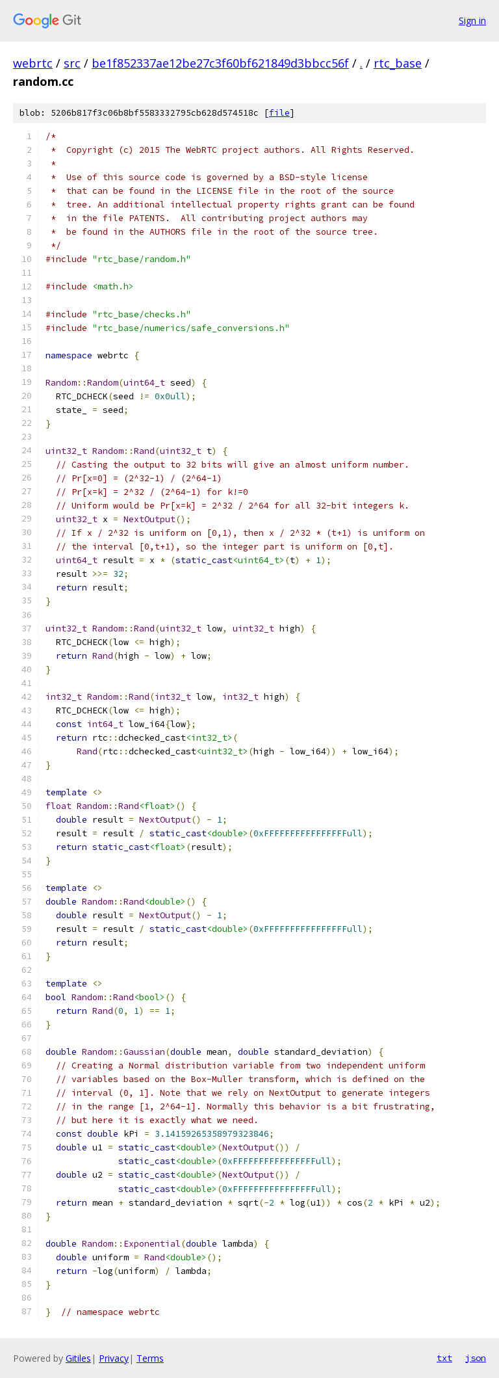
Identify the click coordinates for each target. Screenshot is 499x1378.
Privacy (114, 1358)
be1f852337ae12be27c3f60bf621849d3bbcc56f (220, 63)
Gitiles (78, 1358)
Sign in (472, 20)
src (72, 63)
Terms (150, 1358)
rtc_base (398, 63)
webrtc (33, 63)
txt (444, 1358)
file (279, 112)
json (475, 1358)
